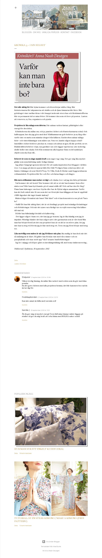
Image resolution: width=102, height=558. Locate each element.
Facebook (76, 32)
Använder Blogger (51, 541)
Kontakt (65, 32)
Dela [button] (16, 260)
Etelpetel (26, 277)
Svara (24, 292)
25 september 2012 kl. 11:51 (40, 310)
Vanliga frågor (50, 32)
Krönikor (23, 264)
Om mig (37, 32)
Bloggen (27, 32)
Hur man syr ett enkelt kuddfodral (39, 449)
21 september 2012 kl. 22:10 (48, 297)
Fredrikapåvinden (29, 297)
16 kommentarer (26, 453)
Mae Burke (57, 546)
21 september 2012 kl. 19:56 (40, 277)
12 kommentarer (26, 525)
